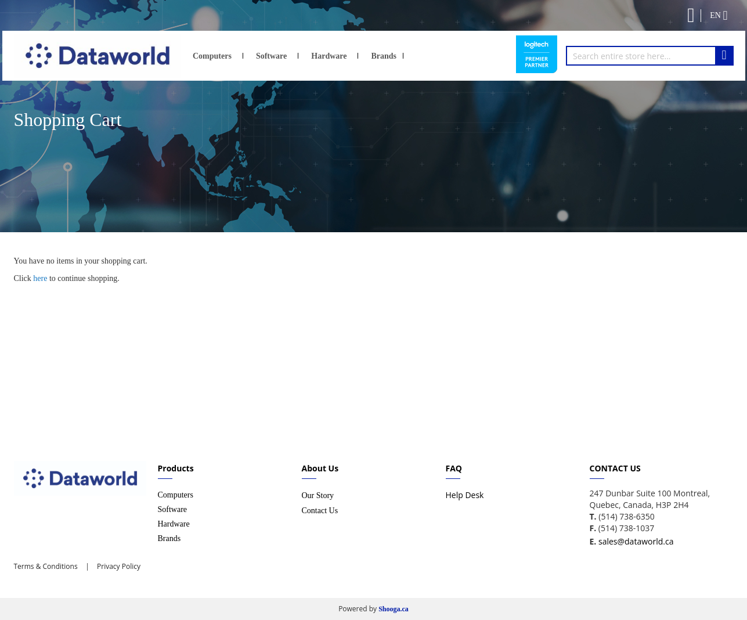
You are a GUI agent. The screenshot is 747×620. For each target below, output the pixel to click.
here (40, 278)
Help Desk (465, 494)
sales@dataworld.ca (635, 541)
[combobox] (649, 55)
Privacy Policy (117, 566)
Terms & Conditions (46, 566)
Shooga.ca (393, 609)
